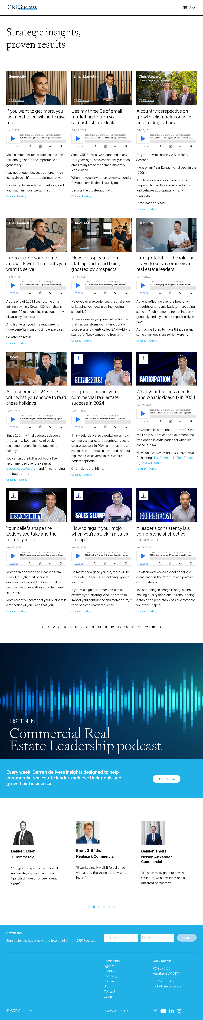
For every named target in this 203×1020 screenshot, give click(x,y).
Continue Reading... (16, 196)
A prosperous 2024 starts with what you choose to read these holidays (36, 397)
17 (146, 627)
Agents (109, 966)
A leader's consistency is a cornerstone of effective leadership (163, 533)
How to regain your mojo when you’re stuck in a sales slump (99, 533)
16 (139, 627)
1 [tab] (88, 906)
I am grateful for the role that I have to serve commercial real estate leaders (166, 263)
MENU (188, 7)
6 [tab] (114, 906)
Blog (107, 986)
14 (126, 627)
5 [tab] (109, 906)
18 (153, 627)
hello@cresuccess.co (167, 986)
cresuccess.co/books (21, 468)
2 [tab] (93, 906)
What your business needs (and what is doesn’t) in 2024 (166, 394)
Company (110, 976)
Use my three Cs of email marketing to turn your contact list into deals (96, 116)
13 (119, 627)
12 (112, 627)
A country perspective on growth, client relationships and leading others (164, 116)
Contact (109, 991)
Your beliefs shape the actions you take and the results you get (31, 533)
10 (99, 627)
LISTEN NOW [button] (167, 779)
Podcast (109, 981)
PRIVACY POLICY (116, 1011)
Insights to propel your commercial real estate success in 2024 (95, 397)
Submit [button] (187, 937)
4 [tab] (104, 906)
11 (106, 627)
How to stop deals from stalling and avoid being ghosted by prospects (96, 263)
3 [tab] (99, 906)
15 (132, 627)
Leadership (112, 961)
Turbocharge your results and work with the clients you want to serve (36, 263)
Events (109, 971)
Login (108, 996)
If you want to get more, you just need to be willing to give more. (36, 116)
